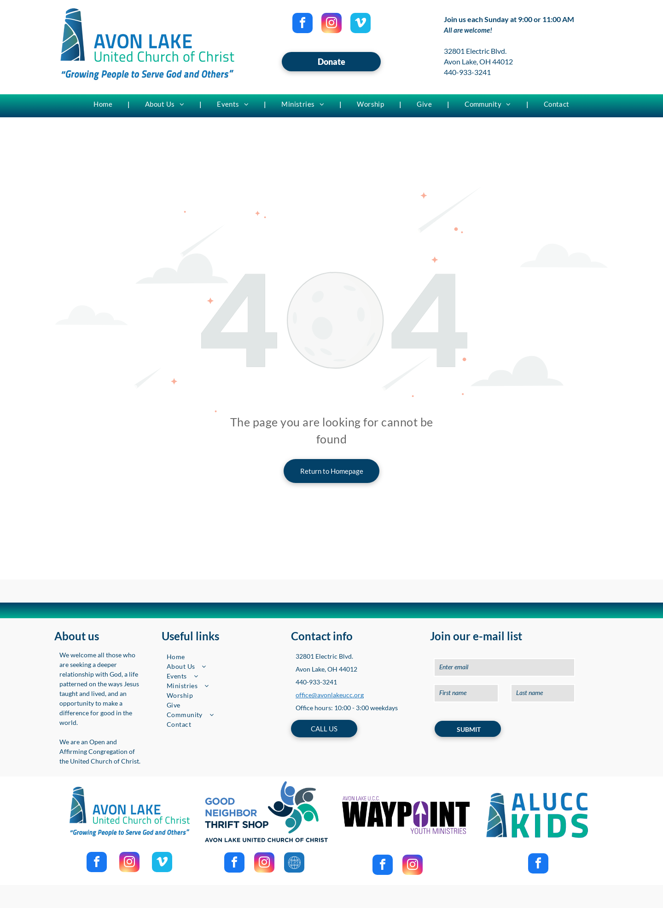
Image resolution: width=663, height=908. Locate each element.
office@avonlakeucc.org (330, 695)
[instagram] (331, 24)
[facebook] (302, 24)
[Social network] (294, 863)
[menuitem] (104, 104)
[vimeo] (360, 24)
